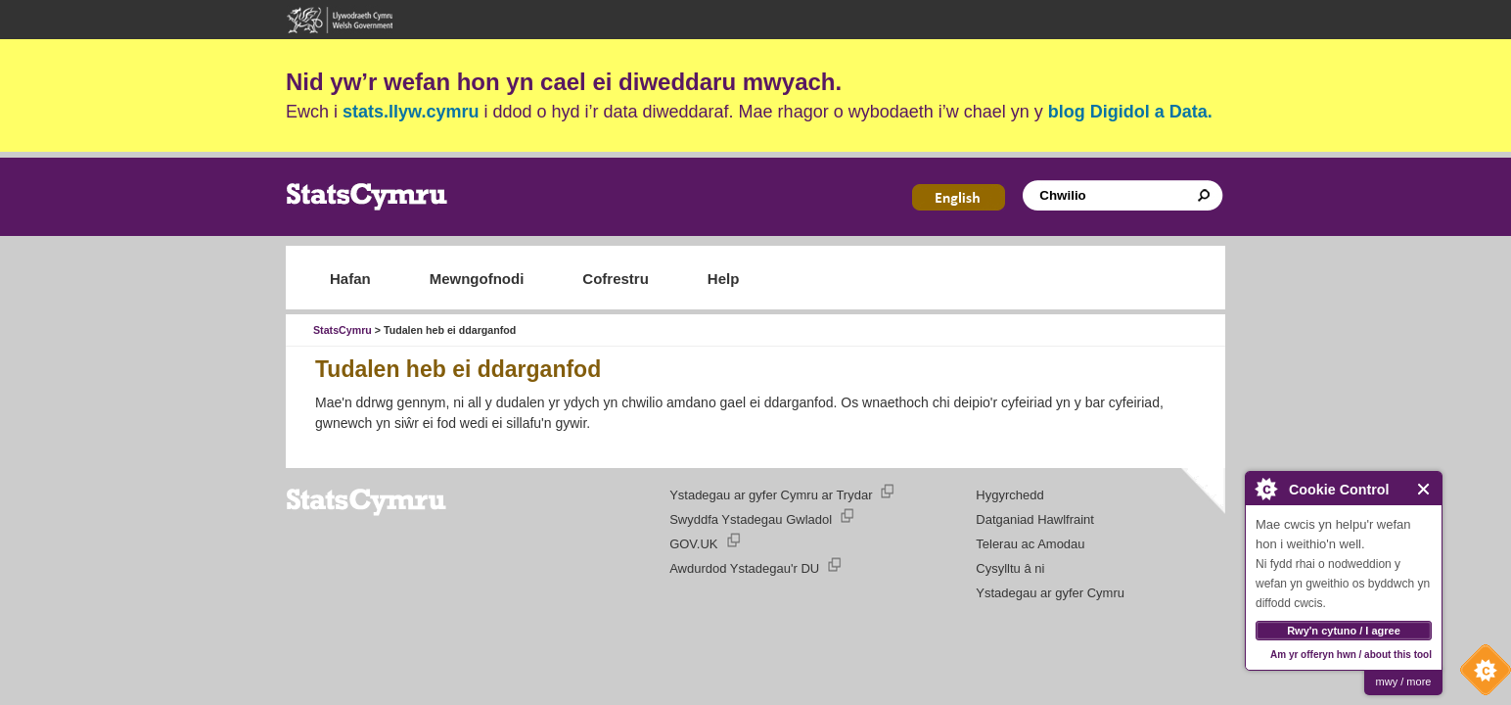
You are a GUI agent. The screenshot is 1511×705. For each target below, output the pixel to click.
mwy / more (1404, 681)
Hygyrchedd (1009, 495)
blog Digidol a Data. (1130, 111)
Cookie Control (1480, 674)
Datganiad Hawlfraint (1035, 519)
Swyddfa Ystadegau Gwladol (750, 519)
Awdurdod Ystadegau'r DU (744, 568)
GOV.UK (693, 544)
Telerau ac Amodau (1030, 544)
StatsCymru (342, 330)
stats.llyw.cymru (411, 111)
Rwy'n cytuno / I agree (1343, 630)
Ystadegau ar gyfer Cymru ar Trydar (770, 495)
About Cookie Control (1265, 488)
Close (1424, 489)
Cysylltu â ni (1010, 568)
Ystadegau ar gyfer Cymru (1050, 593)
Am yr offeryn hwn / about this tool (1351, 654)
